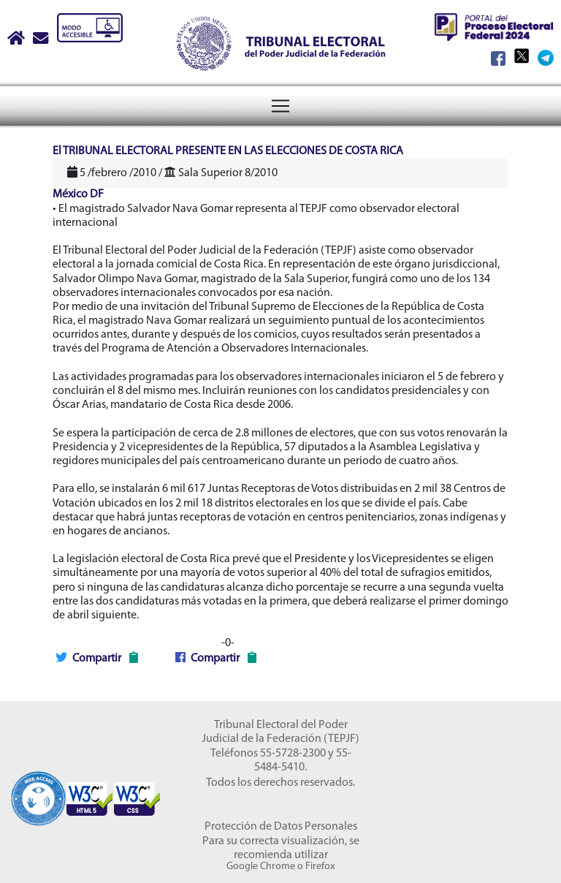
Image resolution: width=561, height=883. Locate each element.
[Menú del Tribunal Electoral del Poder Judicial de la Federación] (280, 106)
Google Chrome (260, 866)
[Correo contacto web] (41, 39)
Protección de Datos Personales (281, 827)
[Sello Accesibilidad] (38, 792)
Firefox (320, 866)
